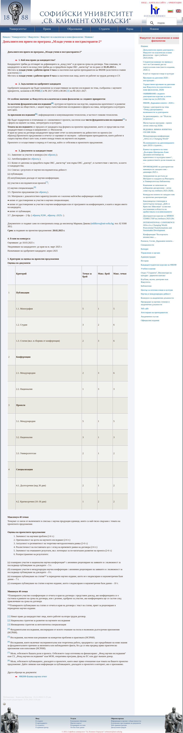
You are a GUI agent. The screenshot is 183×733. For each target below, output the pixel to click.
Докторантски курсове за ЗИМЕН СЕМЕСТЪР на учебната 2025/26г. (158, 217)
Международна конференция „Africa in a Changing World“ (156, 137)
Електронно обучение (78, 721)
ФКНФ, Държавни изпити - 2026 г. (158, 103)
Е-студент (39, 721)
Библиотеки (146, 286)
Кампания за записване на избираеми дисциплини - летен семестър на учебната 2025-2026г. (158, 188)
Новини (89, 37)
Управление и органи (150, 253)
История (144, 261)
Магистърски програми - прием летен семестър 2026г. (157, 124)
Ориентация (174, 3)
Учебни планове (148, 268)
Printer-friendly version (5, 704)
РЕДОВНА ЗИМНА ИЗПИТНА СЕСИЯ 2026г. (157, 130)
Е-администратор (42, 727)
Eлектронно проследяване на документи (126, 723)
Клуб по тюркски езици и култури (158, 73)
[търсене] (161, 23)
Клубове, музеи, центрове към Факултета (154, 280)
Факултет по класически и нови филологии (61, 37)
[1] (20, 72)
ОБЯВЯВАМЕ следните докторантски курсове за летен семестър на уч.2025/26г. (157, 96)
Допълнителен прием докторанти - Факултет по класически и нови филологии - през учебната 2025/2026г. (158, 54)
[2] (41, 90)
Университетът (19, 37)
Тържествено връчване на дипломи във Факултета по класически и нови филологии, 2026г (159, 87)
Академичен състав (149, 316)
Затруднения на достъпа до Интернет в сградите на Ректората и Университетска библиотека (158, 178)
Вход (144, 3)
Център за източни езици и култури (157, 290)
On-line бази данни (77, 727)
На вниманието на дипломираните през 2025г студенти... (158, 144)
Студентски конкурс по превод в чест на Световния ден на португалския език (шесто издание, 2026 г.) (159, 66)
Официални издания (150, 320)
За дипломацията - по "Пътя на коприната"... (157, 117)
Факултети (33, 37)
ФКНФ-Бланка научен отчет (33, 676)
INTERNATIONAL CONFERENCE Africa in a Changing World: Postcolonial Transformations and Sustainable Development (158, 226)
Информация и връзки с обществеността (126, 721)
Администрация (148, 257)
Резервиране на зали (78, 725)
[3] (68, 90)
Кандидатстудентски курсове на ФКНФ (159, 265)
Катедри (144, 249)
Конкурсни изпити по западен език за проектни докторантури (159, 195)
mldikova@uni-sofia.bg (102, 223)
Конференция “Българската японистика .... (155, 235)
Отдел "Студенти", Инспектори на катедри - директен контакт (156, 274)
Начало (6, 37)
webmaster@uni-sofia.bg (113, 732)
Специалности (147, 245)
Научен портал (75, 723)
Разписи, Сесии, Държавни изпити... (157, 241)
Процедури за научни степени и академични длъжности (155, 303)
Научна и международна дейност (156, 294)
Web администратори (119, 725)
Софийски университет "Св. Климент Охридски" (37, 13)
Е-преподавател (41, 723)
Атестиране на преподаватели (154, 312)
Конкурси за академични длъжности (157, 298)
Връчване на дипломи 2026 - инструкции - (156, 79)
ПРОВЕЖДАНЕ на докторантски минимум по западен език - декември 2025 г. (158, 169)
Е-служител (40, 725)
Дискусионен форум (118, 727)
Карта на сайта (157, 3)
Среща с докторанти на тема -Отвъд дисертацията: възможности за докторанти (156, 109)
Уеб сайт (145, 308)
